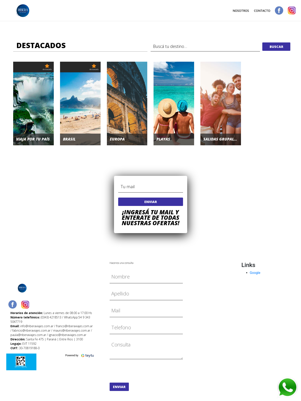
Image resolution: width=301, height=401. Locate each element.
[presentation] (141, 371)
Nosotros (241, 11)
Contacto (262, 11)
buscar (276, 46)
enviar (150, 201)
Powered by (79, 356)
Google (255, 273)
